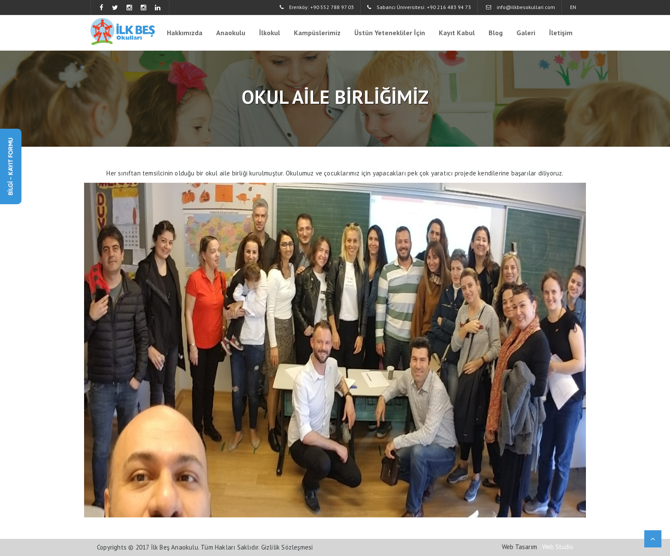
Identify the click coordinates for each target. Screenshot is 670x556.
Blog (496, 32)
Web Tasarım (519, 547)
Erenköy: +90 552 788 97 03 (317, 7)
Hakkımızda (184, 32)
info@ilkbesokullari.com (520, 7)
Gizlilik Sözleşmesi (287, 547)
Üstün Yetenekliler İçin (389, 32)
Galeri (525, 32)
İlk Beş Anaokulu (174, 547)
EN (573, 7)
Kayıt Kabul (457, 32)
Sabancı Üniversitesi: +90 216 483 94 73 (419, 7)
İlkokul (269, 32)
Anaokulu (230, 32)
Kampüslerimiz (317, 32)
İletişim (561, 32)
